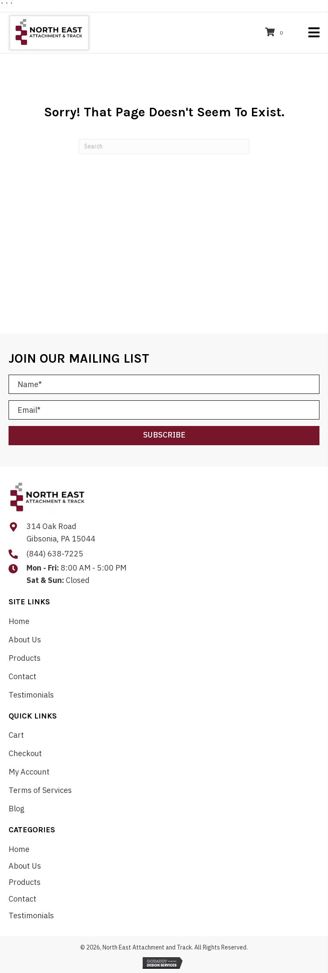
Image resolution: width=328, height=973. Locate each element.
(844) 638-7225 (54, 554)
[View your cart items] (275, 33)
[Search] (164, 146)
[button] (164, 435)
